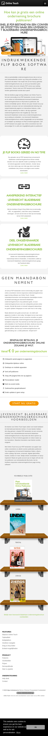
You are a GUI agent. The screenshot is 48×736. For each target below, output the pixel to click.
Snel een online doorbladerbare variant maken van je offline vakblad (27, 695)
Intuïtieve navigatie (8, 643)
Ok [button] (36, 727)
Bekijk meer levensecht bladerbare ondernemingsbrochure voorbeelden (24, 616)
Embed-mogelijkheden (10, 648)
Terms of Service (24, 690)
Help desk (5, 678)
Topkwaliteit (6, 637)
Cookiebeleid (41, 690)
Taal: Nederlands (25, 693)
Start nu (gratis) (11, 53)
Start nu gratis (24, 403)
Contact (5, 681)
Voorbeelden (6, 661)
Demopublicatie (7, 666)
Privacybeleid (34, 690)
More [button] (18, 732)
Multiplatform (6, 640)
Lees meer (24, 173)
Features (5, 658)
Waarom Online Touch (9, 634)
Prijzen (4, 663)
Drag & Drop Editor (8, 646)
